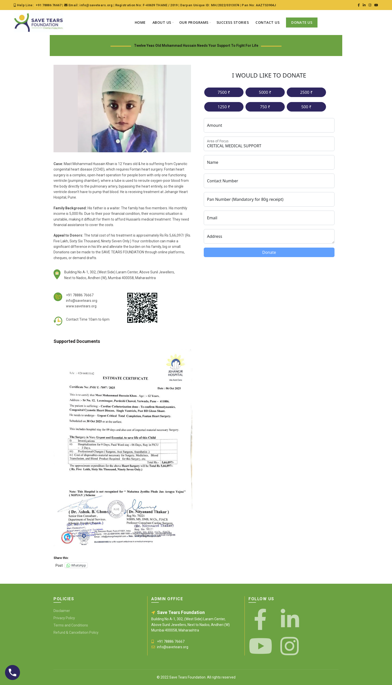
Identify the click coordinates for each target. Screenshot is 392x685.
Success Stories (232, 22)
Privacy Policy (64, 618)
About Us (161, 22)
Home (140, 22)
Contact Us (268, 22)
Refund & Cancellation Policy (76, 632)
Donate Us (301, 22)
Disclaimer (62, 611)
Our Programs (193, 22)
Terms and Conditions (71, 625)
